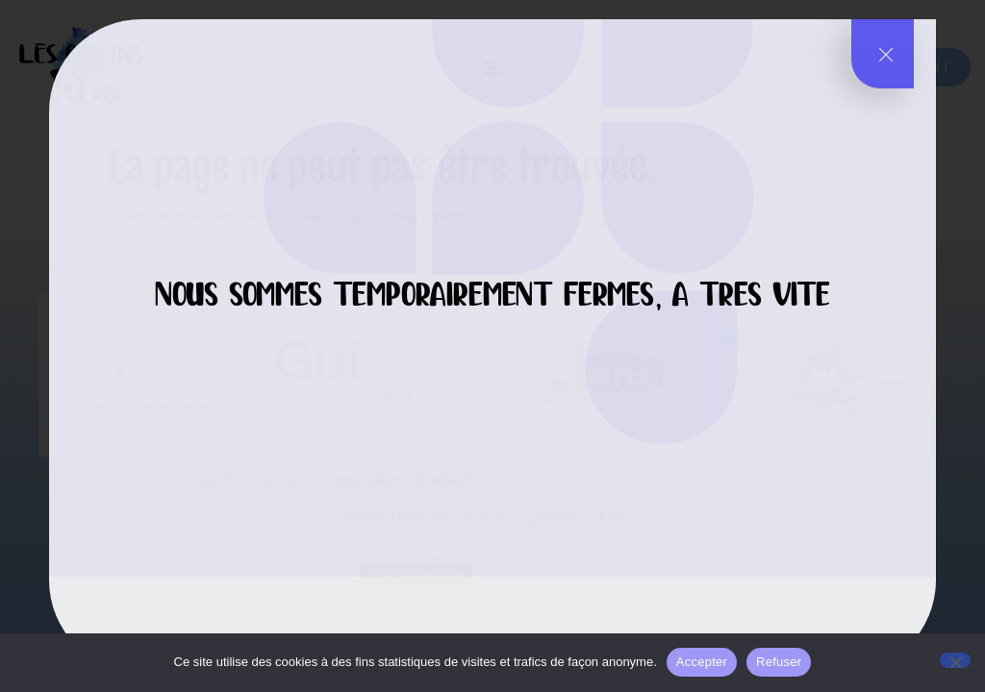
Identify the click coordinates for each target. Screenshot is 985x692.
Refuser (778, 662)
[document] (492, 346)
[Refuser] (955, 660)
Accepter (701, 662)
